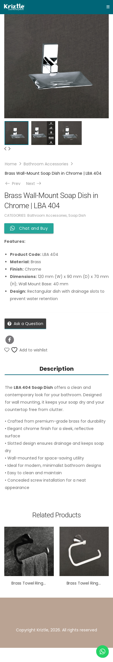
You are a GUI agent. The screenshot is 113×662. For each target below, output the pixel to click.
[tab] (56, 368)
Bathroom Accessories (46, 164)
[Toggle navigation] (108, 7)
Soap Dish (77, 215)
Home (11, 164)
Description (57, 369)
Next (34, 183)
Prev (13, 183)
